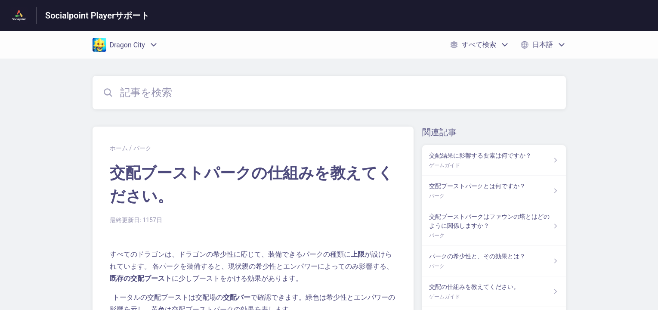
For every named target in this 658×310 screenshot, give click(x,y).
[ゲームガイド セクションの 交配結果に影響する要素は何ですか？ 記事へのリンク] (493, 160)
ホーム (119, 148)
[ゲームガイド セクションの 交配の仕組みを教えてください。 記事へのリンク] (493, 291)
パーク (142, 148)
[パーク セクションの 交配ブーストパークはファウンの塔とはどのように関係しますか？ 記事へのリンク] (493, 226)
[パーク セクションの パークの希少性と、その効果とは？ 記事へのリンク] (493, 261)
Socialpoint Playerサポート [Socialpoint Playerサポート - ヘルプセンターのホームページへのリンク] (97, 15)
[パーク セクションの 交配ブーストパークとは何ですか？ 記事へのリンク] (493, 191)
